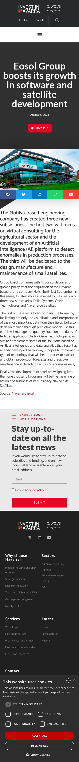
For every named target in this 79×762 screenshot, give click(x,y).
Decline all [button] (39, 746)
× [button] (74, 680)
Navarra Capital (23, 393)
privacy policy (36, 490)
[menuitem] (24, 20)
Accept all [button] (39, 735)
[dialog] (39, 718)
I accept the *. (30, 490)
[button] (57, 20)
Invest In (42, 128)
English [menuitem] (23, 20)
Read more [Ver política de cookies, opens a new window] (9, 697)
